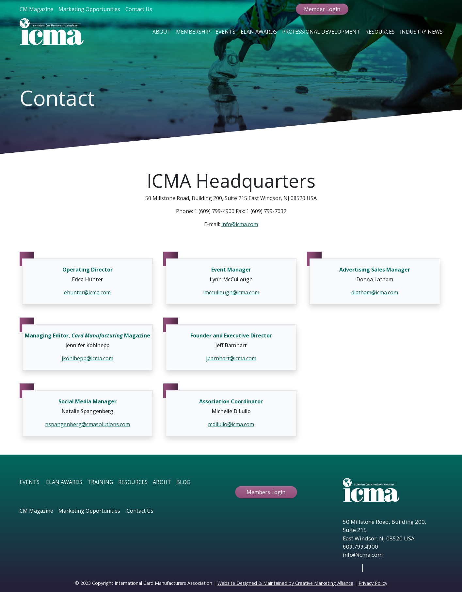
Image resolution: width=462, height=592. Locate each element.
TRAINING (100, 482)
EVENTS (30, 482)
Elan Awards (259, 31)
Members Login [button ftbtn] (266, 492)
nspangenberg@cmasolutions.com (87, 424)
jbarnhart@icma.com (231, 358)
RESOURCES (133, 482)
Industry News (421, 31)
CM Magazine (36, 9)
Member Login (322, 9)
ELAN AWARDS (64, 482)
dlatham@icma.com (374, 292)
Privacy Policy (372, 583)
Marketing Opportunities (89, 9)
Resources (380, 31)
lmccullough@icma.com (231, 292)
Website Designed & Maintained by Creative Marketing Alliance (285, 583)
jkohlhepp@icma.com (87, 358)
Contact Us (138, 9)
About (161, 31)
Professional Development (321, 31)
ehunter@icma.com (87, 292)
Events (225, 31)
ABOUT (162, 482)
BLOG (183, 482)
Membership (193, 31)
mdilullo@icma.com (231, 424)
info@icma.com (239, 224)
